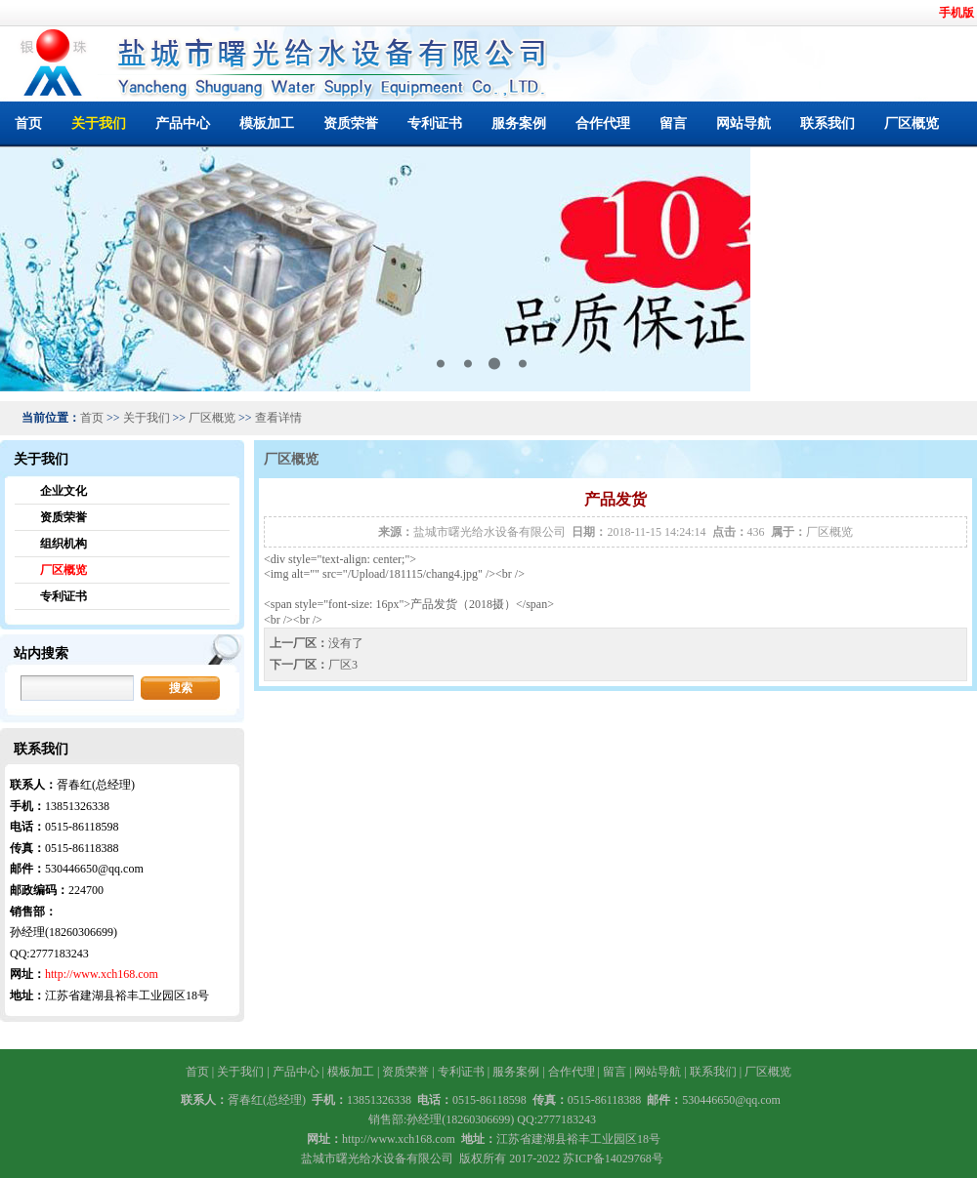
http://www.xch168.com (101, 974)
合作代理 (602, 123)
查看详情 (278, 418)
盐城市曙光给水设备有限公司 (489, 532)
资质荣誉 (350, 123)
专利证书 (434, 123)
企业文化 (63, 491)
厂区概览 (911, 123)
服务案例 (518, 123)
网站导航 (743, 123)
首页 (28, 123)
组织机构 (63, 543)
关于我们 (98, 123)
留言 (673, 123)
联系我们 (827, 123)
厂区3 (343, 664)
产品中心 (182, 123)
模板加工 (266, 123)
